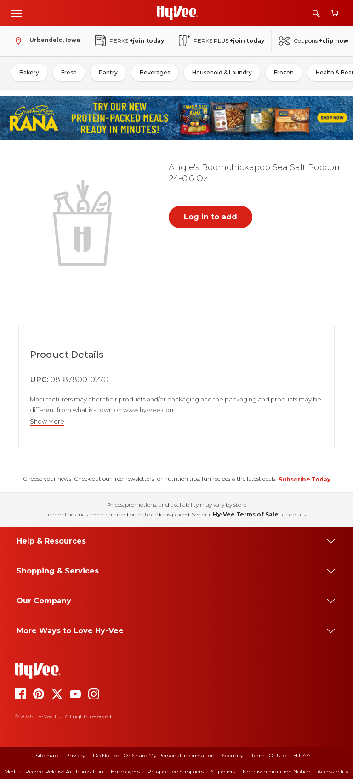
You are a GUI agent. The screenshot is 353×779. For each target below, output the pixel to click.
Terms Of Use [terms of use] (268, 755)
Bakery (29, 72)
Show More (47, 421)
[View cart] (334, 13)
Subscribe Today (304, 479)
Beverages (155, 72)
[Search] (316, 13)
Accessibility (333, 771)
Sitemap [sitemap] (46, 755)
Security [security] (233, 755)
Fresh (69, 72)
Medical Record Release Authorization (53, 771)
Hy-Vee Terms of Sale (246, 514)
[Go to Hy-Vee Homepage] (177, 13)
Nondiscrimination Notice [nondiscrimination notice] (276, 771)
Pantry (108, 72)
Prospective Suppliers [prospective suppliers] (175, 771)
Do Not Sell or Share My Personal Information (154, 755)
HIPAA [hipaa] (302, 755)
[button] (83, 222)
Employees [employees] (125, 771)
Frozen (284, 72)
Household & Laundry (222, 72)
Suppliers (223, 771)
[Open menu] (16, 12)
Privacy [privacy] (75, 755)
